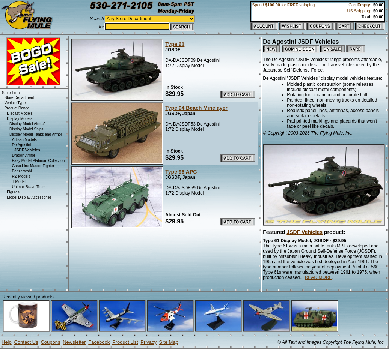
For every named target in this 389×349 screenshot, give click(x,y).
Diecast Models (19, 113)
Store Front (11, 93)
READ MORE (318, 277)
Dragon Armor (23, 155)
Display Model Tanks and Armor (35, 134)
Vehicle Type (15, 103)
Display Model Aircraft (27, 124)
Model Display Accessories (29, 197)
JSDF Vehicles (304, 232)
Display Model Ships (26, 129)
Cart (359, 5)
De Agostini (21, 145)
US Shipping (358, 11)
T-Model (19, 182)
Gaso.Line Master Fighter (33, 166)
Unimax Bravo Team (29, 187)
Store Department (19, 98)
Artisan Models (24, 140)
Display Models (19, 119)
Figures (13, 192)
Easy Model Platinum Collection (38, 161)
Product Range (17, 108)
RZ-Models (21, 176)
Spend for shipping (283, 5)
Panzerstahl (22, 171)
